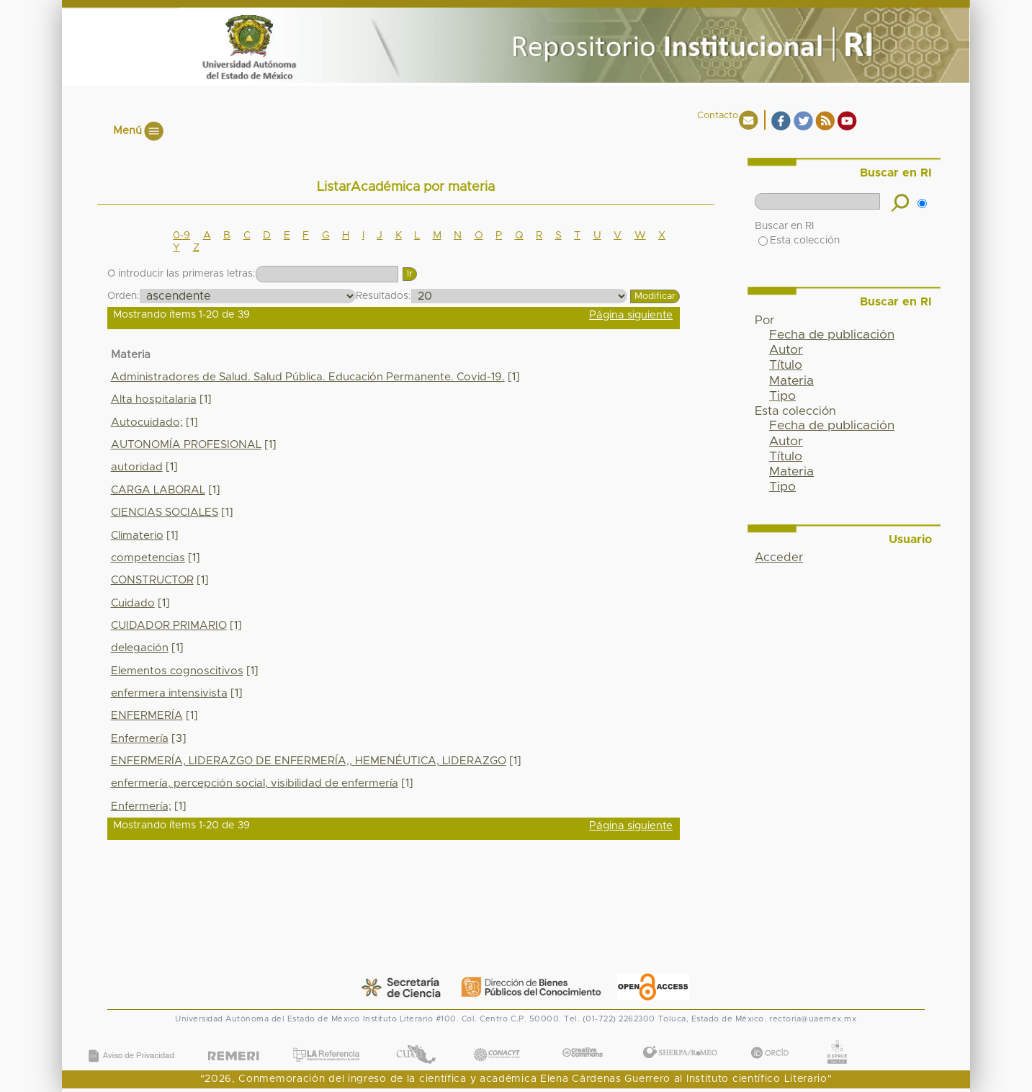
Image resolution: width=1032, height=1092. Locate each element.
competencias (148, 557)
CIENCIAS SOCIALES (164, 512)
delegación (140, 648)
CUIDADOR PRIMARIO (169, 625)
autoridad (137, 467)
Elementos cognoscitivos (177, 671)
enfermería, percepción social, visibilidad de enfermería (254, 783)
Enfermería (140, 738)
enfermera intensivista (169, 693)
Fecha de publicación (831, 334)
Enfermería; (141, 806)
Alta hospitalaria (154, 399)
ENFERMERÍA (147, 715)
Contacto (717, 115)
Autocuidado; (147, 422)
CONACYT (497, 1040)
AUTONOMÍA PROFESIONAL (186, 444)
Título (785, 365)
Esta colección (799, 241)
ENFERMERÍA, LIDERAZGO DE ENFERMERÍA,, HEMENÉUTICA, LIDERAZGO (308, 761)
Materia (791, 381)
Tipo (782, 396)
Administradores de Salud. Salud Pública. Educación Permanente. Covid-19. (308, 377)
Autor (786, 350)
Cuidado (133, 603)
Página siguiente (631, 315)
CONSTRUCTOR (152, 580)
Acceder (779, 557)
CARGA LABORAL (158, 490)
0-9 (181, 236)
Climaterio (137, 535)
